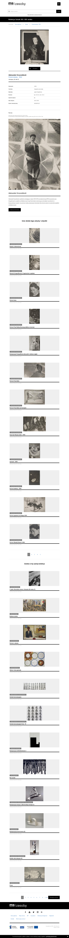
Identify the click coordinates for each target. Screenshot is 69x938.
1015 (46, 897)
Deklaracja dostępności (42, 915)
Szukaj (58, 11)
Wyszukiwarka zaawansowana (34, 15)
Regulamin (51, 915)
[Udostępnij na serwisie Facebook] (18, 79)
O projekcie (33, 915)
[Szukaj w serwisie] (32, 11)
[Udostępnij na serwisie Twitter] (17, 79)
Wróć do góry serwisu (21, 919)
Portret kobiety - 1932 (36, 24)
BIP (27, 915)
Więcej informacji (14, 209)
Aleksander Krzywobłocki (17, 75)
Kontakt (12, 919)
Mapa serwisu (22, 915)
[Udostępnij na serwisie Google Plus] (15, 79)
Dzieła (26, 24)
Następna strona (54, 897)
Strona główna (18, 24)
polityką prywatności (51, 936)
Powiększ (35, 68)
